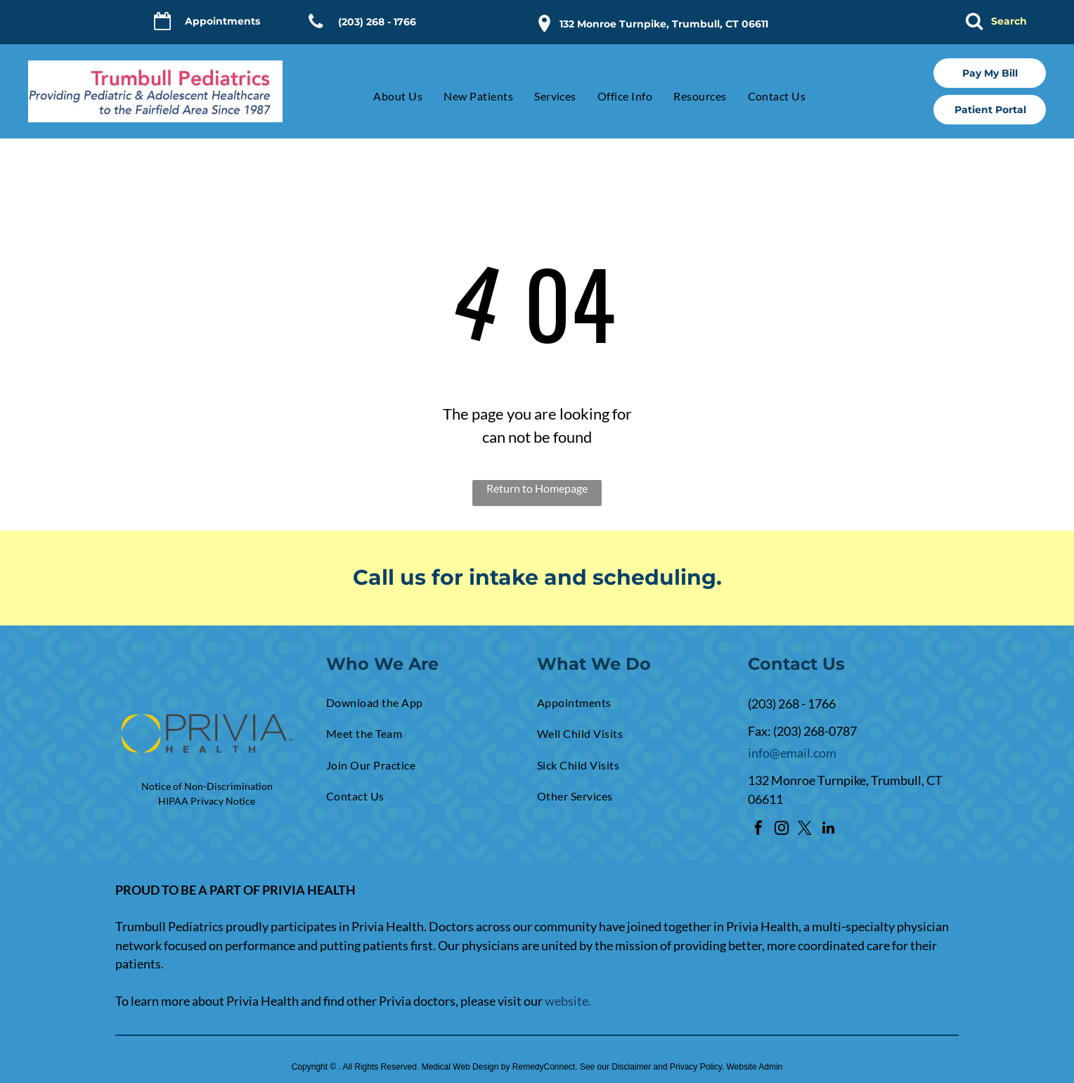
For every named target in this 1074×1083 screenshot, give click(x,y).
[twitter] (804, 829)
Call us (389, 577)
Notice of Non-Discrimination (207, 786)
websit (563, 1001)
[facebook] (758, 829)
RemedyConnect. (545, 1067)
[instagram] (781, 829)
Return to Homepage (537, 488)
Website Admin (754, 1067)
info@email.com (792, 752)
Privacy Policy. (697, 1067)
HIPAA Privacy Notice (206, 801)
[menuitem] (387, 96)
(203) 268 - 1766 (792, 703)
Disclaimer (631, 1067)
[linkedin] (828, 829)
